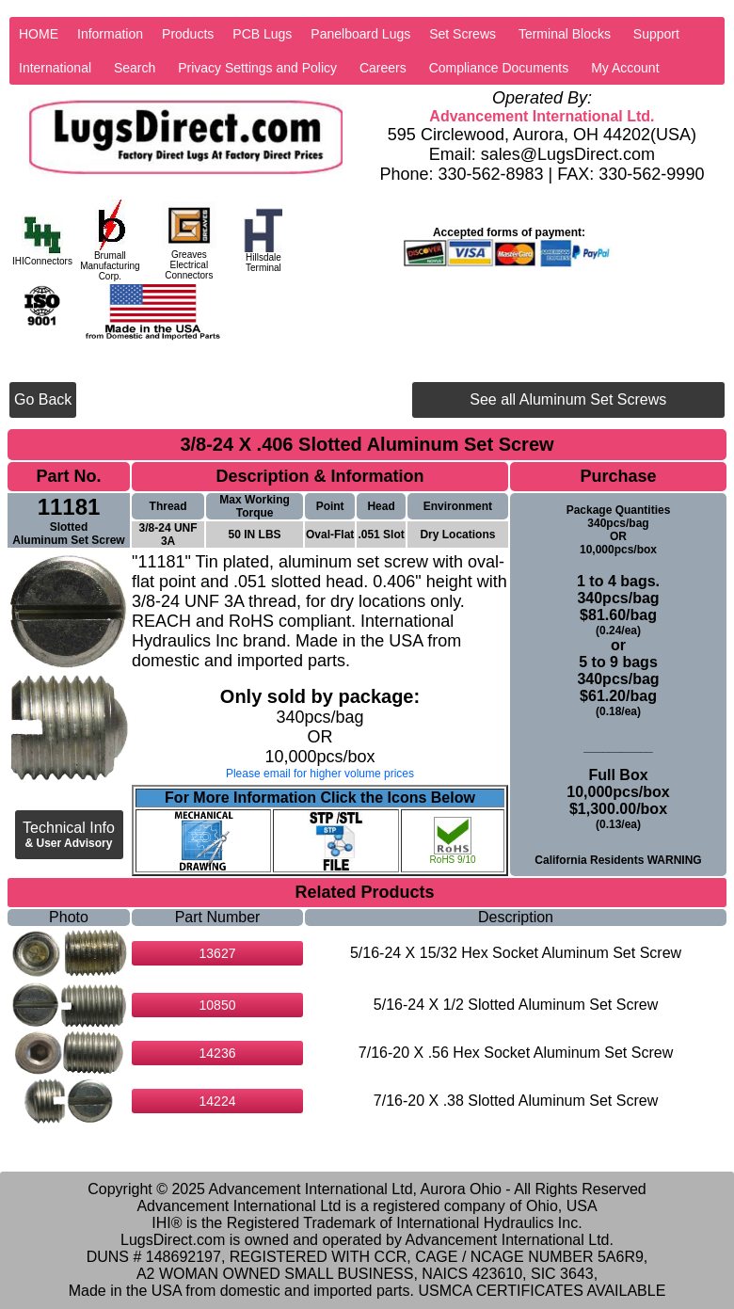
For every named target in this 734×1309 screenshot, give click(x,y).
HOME (38, 33)
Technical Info (69, 835)
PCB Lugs (262, 33)
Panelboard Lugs (360, 33)
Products (188, 33)
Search (134, 67)
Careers (383, 67)
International (55, 67)
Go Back (43, 399)
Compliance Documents (499, 67)
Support (656, 33)
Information (110, 33)
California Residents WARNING (618, 860)
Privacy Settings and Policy (257, 67)
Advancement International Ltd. (541, 116)
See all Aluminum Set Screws (568, 399)
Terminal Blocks (565, 33)
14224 (217, 1101)
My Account (625, 67)
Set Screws (462, 33)
